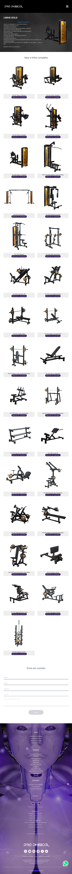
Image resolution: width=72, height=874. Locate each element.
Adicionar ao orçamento (19, 97)
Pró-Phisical (13, 6)
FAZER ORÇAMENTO (23, 22)
